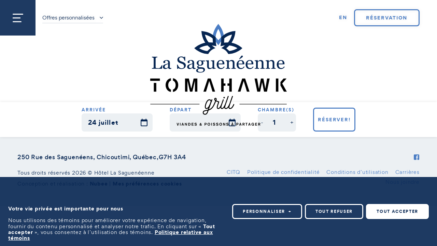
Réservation (386, 17)
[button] (262, 122)
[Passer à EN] (343, 18)
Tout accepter (397, 211)
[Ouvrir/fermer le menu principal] (18, 18)
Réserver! (334, 119)
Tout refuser (334, 211)
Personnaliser (267, 211)
